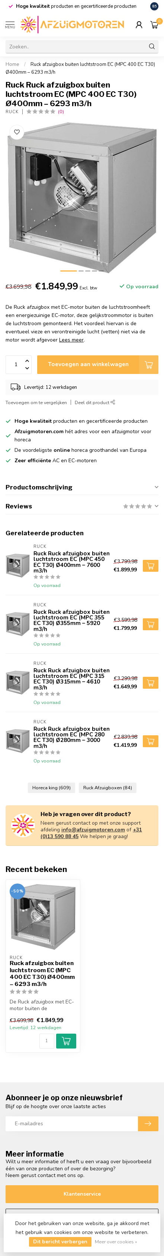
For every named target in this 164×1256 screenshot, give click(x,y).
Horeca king (51, 787)
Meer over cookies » (116, 1241)
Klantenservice (82, 1194)
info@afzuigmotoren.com (93, 829)
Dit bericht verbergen (60, 1241)
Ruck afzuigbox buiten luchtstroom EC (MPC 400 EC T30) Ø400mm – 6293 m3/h (42, 973)
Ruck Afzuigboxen (107, 787)
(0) (61, 111)
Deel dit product (95, 402)
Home (12, 64)
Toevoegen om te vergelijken (36, 402)
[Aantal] (46, 1041)
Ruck (12, 112)
